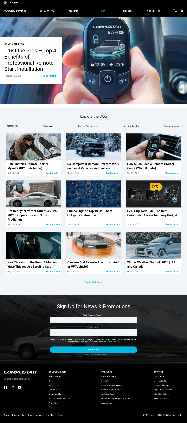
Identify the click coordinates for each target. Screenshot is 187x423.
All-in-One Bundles (109, 394)
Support (128, 11)
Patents (60, 415)
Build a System (47, 11)
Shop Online (54, 385)
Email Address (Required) (93, 315)
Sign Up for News (161, 394)
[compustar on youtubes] (19, 388)
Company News (171, 126)
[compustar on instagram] (12, 388)
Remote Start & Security (111, 385)
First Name (93, 327)
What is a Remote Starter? (60, 398)
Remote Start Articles (88, 126)
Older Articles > (93, 282)
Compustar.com (57, 372)
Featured (48, 126)
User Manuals (160, 381)
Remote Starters (108, 376)
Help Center (159, 376)
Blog (103, 11)
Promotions (54, 403)
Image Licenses (35, 415)
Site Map (50, 415)
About (6, 415)
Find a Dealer (153, 11)
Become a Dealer (161, 398)
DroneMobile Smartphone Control (116, 398)
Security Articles (131, 126)
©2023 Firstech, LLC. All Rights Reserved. (162, 415)
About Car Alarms (56, 394)
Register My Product (163, 389)
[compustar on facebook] (5, 388)
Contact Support (161, 385)
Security (104, 381)
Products (74, 11)
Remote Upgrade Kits (110, 389)
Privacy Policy (112, 342)
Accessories (106, 403)
